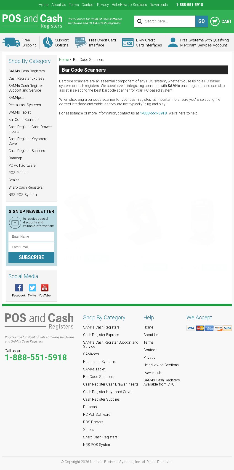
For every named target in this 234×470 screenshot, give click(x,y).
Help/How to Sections (129, 5)
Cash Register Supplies (26, 151)
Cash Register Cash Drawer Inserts (30, 129)
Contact (88, 5)
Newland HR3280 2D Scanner (85, 180)
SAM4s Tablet (19, 112)
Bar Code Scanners (24, 119)
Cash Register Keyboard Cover (27, 141)
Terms (74, 5)
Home (44, 5)
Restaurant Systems (24, 105)
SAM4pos (16, 97)
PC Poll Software (22, 165)
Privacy (103, 5)
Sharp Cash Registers (25, 187)
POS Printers (18, 173)
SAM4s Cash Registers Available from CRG (162, 382)
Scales (13, 180)
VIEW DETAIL (96, 190)
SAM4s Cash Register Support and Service (25, 88)
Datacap (15, 158)
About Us (58, 5)
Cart (220, 21)
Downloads (159, 5)
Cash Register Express (26, 78)
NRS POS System (22, 195)
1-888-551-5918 (153, 113)
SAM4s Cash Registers (26, 71)
